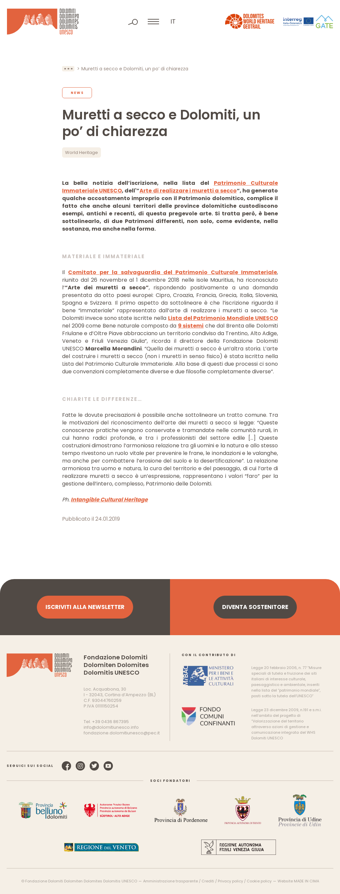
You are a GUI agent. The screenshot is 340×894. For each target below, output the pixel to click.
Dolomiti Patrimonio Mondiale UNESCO (43, 22)
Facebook (66, 766)
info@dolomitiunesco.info (111, 727)
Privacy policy (230, 881)
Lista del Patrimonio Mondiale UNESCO (223, 318)
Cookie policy (259, 881)
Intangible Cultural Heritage (109, 499)
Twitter (94, 766)
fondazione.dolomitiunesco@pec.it (122, 733)
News (77, 92)
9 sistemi (191, 326)
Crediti (208, 881)
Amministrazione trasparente (170, 881)
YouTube (108, 766)
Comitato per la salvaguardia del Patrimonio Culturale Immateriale (172, 272)
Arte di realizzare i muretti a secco (187, 190)
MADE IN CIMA (306, 881)
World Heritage (81, 152)
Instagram (80, 766)
